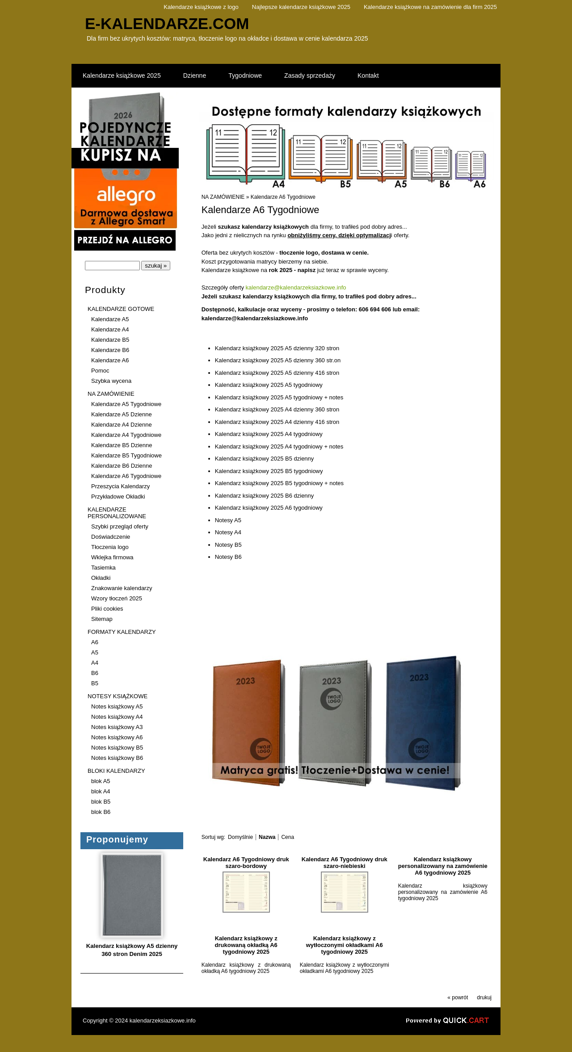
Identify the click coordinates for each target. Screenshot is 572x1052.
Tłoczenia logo (110, 547)
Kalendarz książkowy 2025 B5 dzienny (264, 458)
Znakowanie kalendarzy (121, 588)
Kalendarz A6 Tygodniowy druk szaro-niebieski (344, 862)
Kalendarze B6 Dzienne (121, 465)
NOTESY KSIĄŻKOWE (117, 696)
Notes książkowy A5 (117, 706)
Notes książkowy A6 (117, 737)
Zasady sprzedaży (309, 75)
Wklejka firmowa (112, 557)
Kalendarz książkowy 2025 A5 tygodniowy (269, 384)
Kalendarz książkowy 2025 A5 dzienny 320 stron (277, 348)
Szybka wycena (111, 380)
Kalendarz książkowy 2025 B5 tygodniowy (269, 471)
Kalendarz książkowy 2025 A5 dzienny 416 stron (277, 372)
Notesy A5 (228, 520)
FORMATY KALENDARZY (122, 632)
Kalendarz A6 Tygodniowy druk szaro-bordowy (246, 862)
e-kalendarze (167, 23)
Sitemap (102, 619)
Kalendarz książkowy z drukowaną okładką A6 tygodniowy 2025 (246, 945)
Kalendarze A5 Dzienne (121, 414)
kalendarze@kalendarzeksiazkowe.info (296, 287)
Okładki (100, 577)
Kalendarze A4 (110, 329)
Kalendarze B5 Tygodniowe (126, 455)
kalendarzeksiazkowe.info (163, 1020)
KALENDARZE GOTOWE (121, 309)
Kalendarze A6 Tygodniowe (126, 476)
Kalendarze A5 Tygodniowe (126, 404)
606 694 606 (375, 309)
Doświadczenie (110, 536)
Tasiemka (103, 567)
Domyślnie (240, 837)
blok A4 (100, 791)
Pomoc (100, 370)
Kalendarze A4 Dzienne (121, 424)
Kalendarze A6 (110, 360)
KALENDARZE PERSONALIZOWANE (117, 513)
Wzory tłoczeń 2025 (116, 598)
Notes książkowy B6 (117, 757)
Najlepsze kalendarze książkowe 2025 (301, 7)
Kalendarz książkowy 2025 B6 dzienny (264, 495)
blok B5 (100, 801)
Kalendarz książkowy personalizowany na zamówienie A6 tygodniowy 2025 (443, 866)
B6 (94, 673)
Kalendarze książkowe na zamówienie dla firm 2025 (430, 7)
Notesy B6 (228, 556)
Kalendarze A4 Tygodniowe (126, 435)
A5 (94, 652)
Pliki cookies (107, 608)
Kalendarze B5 (110, 339)
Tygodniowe (245, 75)
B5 (94, 683)
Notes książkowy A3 (117, 727)
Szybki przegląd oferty (119, 526)
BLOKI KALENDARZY (116, 770)
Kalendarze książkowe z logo (201, 7)
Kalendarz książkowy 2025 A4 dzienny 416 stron (277, 422)
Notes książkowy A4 (117, 716)
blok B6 (100, 812)
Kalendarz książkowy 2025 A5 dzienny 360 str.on (278, 360)
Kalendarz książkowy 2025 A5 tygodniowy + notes (279, 397)
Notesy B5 (228, 544)
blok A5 (100, 781)
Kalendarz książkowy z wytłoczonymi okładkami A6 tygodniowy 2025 (344, 945)
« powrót (457, 997)
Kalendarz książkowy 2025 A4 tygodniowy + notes (279, 446)
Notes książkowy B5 (117, 747)
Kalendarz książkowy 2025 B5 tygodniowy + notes (279, 483)
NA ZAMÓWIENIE (111, 393)
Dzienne (194, 75)
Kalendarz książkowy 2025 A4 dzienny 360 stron (277, 409)
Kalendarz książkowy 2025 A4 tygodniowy (269, 434)
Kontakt (368, 75)
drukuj (484, 997)
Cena (287, 837)
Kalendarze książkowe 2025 (122, 75)
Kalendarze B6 (110, 350)
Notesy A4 (228, 532)
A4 (94, 662)
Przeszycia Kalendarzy (120, 486)
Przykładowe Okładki (118, 496)
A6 (94, 642)
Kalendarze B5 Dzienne (121, 445)
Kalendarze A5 (110, 319)
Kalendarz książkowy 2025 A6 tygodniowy (269, 507)
